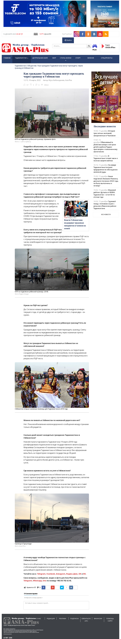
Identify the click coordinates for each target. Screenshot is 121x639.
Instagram (60, 574)
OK (80, 574)
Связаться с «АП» (86, 619)
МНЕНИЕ (90, 58)
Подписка (74, 618)
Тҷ (66, 34)
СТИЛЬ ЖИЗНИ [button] (65, 59)
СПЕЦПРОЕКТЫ (106, 58)
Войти (68, 40)
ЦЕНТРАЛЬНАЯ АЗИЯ (40, 58)
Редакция (51, 618)
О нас (38, 618)
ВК (84, 574)
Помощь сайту (110, 619)
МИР (54, 58)
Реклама (62, 618)
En (69, 34)
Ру (63, 34)
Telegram (41, 574)
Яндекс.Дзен (72, 574)
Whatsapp (37, 580)
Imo (44, 580)
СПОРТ (78, 58)
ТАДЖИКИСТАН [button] (21, 58)
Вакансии (98, 618)
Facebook (51, 574)
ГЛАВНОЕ (7, 58)
